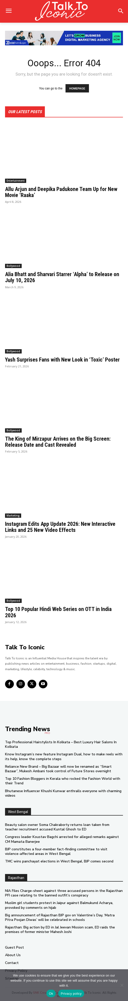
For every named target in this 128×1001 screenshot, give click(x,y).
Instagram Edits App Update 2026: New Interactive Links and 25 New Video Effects (60, 527)
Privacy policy (71, 993)
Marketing (13, 515)
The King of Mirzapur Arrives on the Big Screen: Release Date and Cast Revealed (58, 442)
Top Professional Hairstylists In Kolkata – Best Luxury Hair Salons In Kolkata (61, 744)
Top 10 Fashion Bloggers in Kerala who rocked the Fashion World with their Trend (62, 781)
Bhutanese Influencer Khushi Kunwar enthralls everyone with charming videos (63, 793)
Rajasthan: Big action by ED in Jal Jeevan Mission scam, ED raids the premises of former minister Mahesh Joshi (60, 929)
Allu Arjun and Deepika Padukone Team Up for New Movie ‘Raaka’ (61, 192)
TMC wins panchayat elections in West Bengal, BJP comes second (59, 861)
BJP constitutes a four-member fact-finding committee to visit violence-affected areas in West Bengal (56, 851)
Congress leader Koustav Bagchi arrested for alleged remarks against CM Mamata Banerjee (62, 839)
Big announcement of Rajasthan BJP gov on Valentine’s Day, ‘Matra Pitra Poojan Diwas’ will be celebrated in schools (60, 917)
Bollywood (13, 266)
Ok (51, 993)
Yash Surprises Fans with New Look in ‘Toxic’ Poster (62, 360)
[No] (121, 985)
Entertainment (16, 180)
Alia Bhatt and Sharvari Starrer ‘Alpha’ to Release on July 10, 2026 (62, 277)
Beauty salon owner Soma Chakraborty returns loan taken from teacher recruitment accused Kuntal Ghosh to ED (57, 827)
